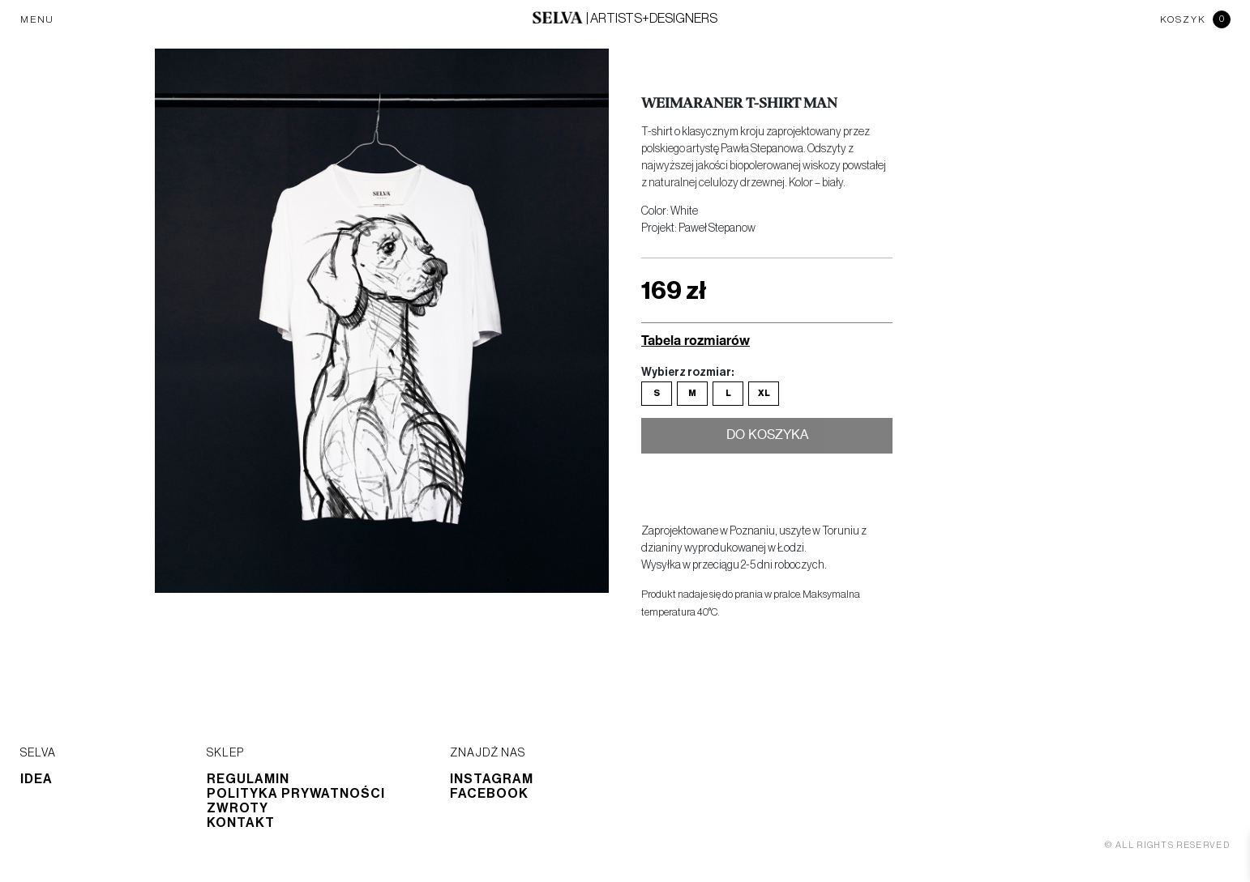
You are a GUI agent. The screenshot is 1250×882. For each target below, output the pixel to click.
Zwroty (237, 808)
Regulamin (248, 779)
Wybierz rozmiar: (687, 372)
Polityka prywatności (296, 793)
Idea (36, 779)
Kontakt (241, 823)
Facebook (489, 793)
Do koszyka (767, 436)
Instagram (491, 779)
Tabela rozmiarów (695, 339)
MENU (37, 19)
